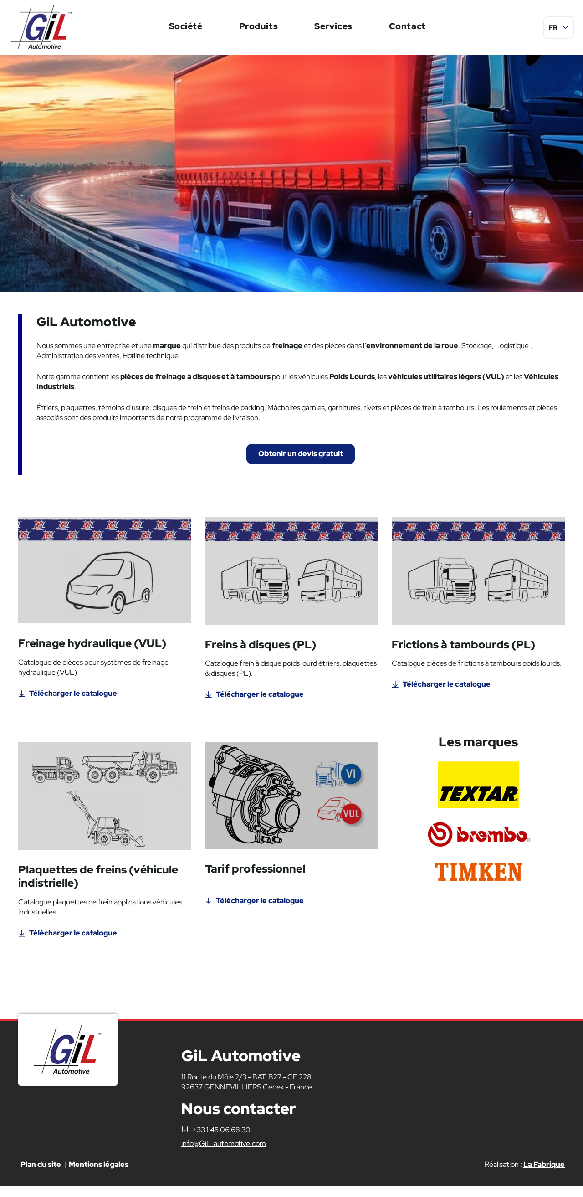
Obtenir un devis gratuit (300, 459)
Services (333, 26)
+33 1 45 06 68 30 (221, 1140)
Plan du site (40, 1175)
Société (186, 26)
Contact (407, 26)
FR (553, 27)
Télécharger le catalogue (73, 704)
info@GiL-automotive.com (223, 1154)
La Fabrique (544, 1175)
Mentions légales (98, 1175)
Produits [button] (258, 26)
